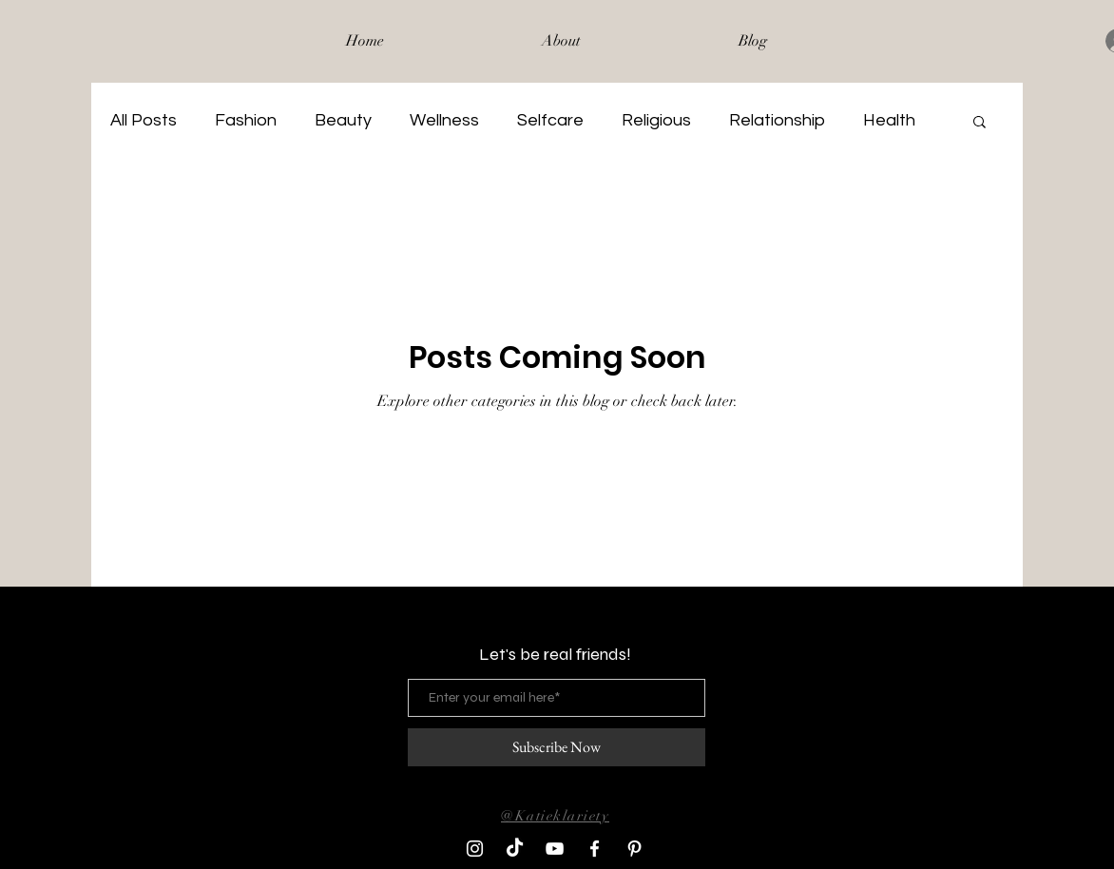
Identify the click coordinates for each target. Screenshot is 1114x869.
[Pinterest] (634, 848)
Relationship (777, 120)
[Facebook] (594, 848)
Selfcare (550, 120)
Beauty (343, 120)
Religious (656, 120)
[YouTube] (555, 848)
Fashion (246, 120)
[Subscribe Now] (556, 747)
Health (889, 120)
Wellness (444, 120)
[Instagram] (475, 848)
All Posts (143, 120)
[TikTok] (515, 848)
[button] (979, 123)
